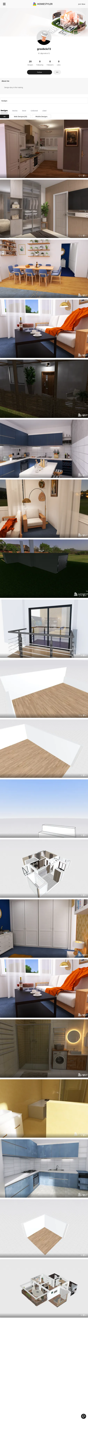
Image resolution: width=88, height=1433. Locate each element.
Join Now (81, 4)
